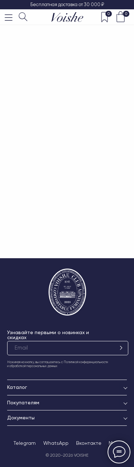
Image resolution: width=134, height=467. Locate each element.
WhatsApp (56, 443)
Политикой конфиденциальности (86, 362)
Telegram (25, 443)
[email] (67, 348)
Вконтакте (88, 443)
